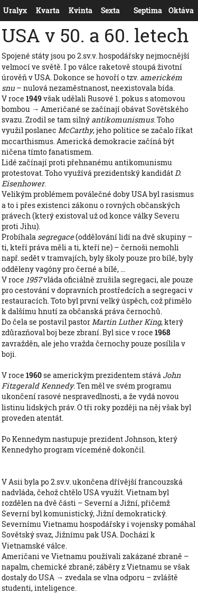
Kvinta (71, 10)
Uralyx (5, 10)
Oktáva (170, 10)
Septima (136, 10)
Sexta (103, 10)
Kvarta (38, 10)
